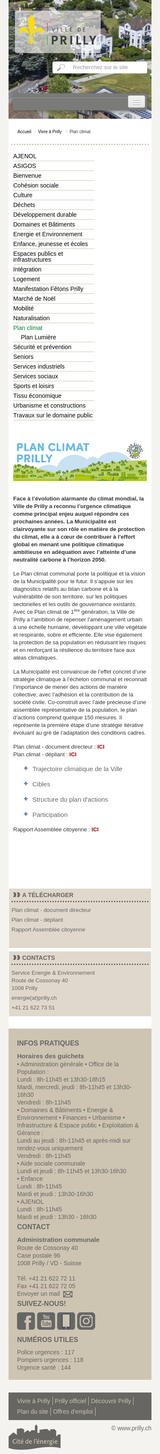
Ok (61, 67)
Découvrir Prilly (111, 1401)
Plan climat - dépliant (37, 920)
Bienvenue (27, 175)
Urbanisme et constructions (49, 405)
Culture (22, 195)
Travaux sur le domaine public (53, 415)
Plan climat (27, 327)
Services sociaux (35, 376)
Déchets (24, 204)
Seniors (23, 356)
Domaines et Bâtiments (44, 224)
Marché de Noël (34, 298)
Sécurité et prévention (42, 347)
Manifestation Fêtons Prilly (48, 288)
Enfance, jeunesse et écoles (50, 243)
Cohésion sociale (36, 185)
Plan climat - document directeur (51, 910)
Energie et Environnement (47, 234)
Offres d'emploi (73, 1411)
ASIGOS (24, 165)
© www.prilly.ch (131, 1428)
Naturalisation (31, 318)
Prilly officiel (71, 1401)
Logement (26, 279)
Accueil (24, 131)
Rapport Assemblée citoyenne (48, 929)
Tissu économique (37, 395)
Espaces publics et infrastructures (38, 256)
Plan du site (32, 1411)
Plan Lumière (38, 337)
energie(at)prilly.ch (34, 998)
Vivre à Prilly (49, 131)
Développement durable (45, 214)
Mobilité (23, 308)
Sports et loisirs (33, 386)
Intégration (27, 269)
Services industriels (39, 366)
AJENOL (24, 156)
